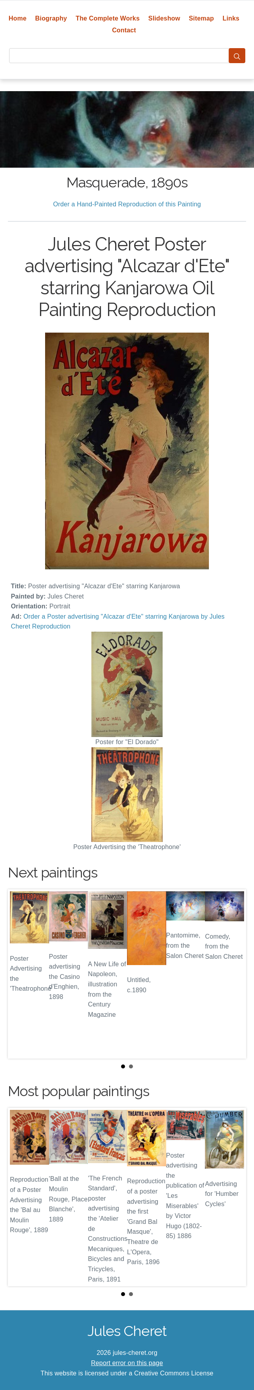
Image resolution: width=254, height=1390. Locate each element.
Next (233, 974)
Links (231, 18)
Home (18, 18)
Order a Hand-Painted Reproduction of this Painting (127, 204)
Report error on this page (127, 1363)
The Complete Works (108, 18)
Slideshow (164, 18)
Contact (124, 30)
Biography (51, 18)
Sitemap (201, 18)
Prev (20, 974)
